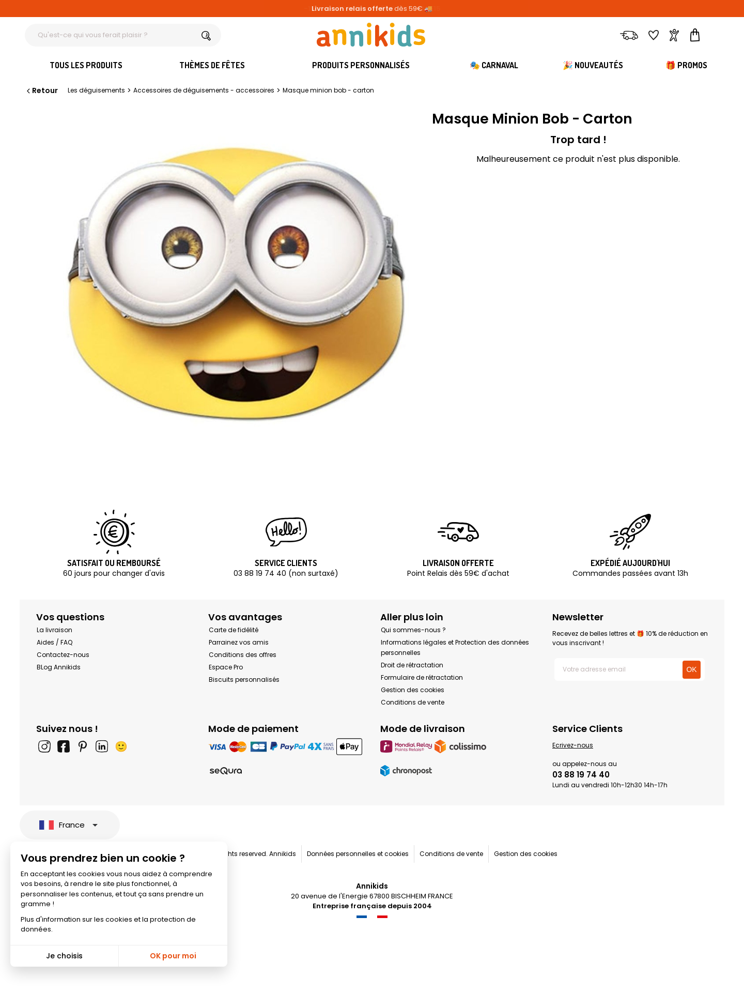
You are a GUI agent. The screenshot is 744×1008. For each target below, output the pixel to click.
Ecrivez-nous (572, 745)
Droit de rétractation (412, 665)
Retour (41, 90)
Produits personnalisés (361, 65)
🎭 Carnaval (494, 65)
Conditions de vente (412, 702)
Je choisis (64, 956)
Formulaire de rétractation (422, 677)
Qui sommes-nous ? (413, 629)
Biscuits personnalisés (244, 679)
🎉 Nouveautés (593, 65)
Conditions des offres (242, 654)
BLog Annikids (59, 667)
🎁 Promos (686, 65)
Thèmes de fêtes (212, 65)
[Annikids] (371, 35)
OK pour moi (173, 956)
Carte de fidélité (233, 629)
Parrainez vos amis (239, 642)
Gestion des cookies (412, 689)
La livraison (54, 629)
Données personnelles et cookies (358, 853)
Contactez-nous (63, 654)
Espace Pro (226, 667)
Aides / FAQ (54, 642)
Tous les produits (86, 65)
